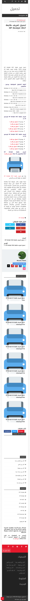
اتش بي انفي (21, 464)
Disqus (14, 431)
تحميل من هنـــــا (14, 122)
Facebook (7, 431)
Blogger (21, 431)
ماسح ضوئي (22, 573)
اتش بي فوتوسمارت (19, 475)
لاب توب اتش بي (11, 570)
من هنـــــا (16, 539)
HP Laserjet (21, 503)
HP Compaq (21, 492)
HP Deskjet (19, 20)
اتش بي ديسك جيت (19, 472)
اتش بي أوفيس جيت (19, 461)
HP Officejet (21, 507)
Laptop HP (22, 522)
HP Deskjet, (21, 31)
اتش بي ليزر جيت (20, 483)
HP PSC (22, 511)
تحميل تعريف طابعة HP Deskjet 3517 (16, 26)
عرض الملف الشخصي (19, 263)
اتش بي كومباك (20, 479)
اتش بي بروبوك (20, 468)
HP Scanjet (21, 518)
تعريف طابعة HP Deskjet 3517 (12, 176)
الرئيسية (23, 20)
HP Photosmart (20, 514)
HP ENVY (22, 500)
